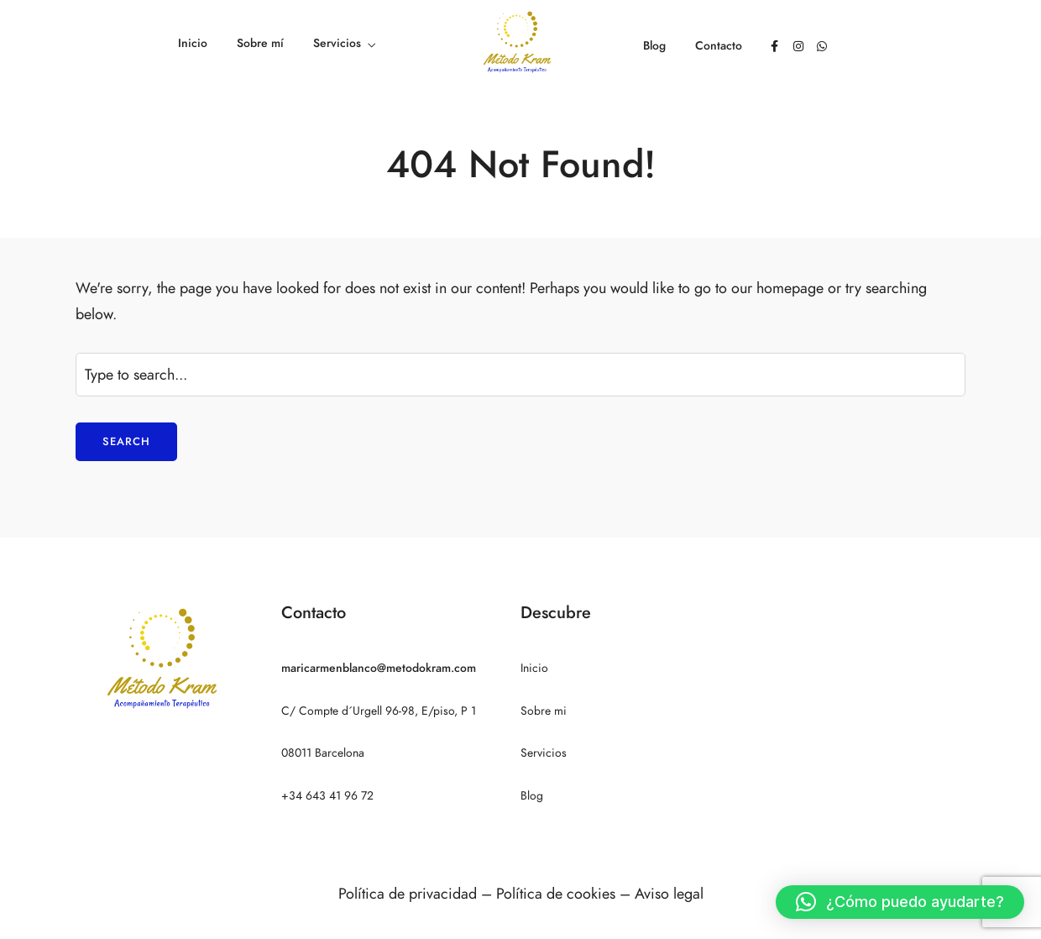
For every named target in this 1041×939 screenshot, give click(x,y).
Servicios (337, 43)
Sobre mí (260, 43)
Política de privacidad (407, 893)
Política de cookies (555, 893)
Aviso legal (669, 893)
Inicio (192, 43)
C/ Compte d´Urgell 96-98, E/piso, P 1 (378, 711)
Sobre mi (543, 711)
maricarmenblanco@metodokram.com (378, 668)
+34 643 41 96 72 (327, 796)
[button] (900, 902)
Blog (654, 46)
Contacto (718, 46)
